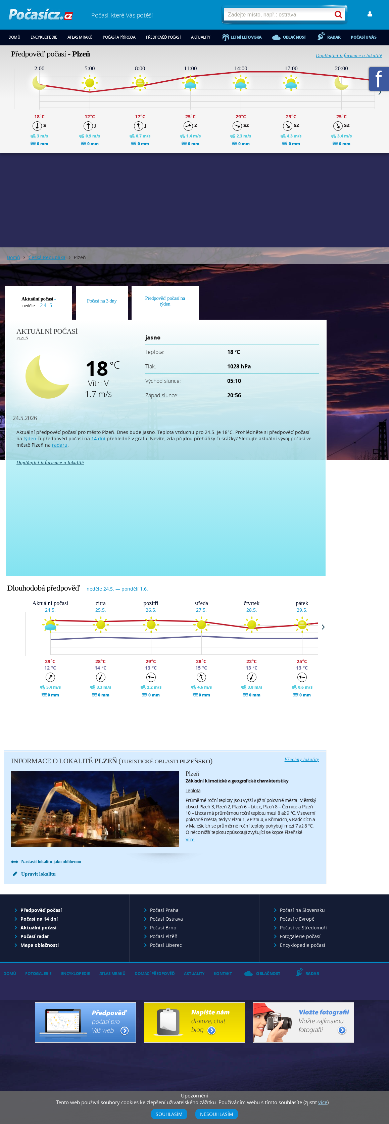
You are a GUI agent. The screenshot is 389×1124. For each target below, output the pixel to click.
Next (380, 92)
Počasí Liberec (166, 945)
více (190, 839)
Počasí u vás (363, 37)
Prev (9, 92)
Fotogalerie (38, 973)
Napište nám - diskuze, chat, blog (194, 1022)
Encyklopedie (44, 37)
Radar (333, 37)
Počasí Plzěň (164, 936)
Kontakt (223, 973)
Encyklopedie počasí (302, 945)
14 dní (98, 438)
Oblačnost (294, 37)
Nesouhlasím (216, 1114)
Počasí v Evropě (297, 919)
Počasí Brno (163, 927)
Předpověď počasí (163, 37)
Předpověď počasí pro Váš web (85, 1022)
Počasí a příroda (119, 37)
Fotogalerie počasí (300, 936)
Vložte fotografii (303, 1022)
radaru (59, 445)
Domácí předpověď (155, 973)
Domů (14, 37)
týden (29, 438)
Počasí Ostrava (166, 919)
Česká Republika (47, 257)
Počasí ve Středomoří (303, 927)
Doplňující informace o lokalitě (349, 55)
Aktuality (200, 37)
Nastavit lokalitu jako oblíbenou (51, 861)
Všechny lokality (302, 759)
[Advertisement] (194, 200)
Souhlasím (169, 1114)
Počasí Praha (164, 910)
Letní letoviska (246, 37)
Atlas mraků (79, 37)
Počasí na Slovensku (302, 910)
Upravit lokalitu (38, 874)
